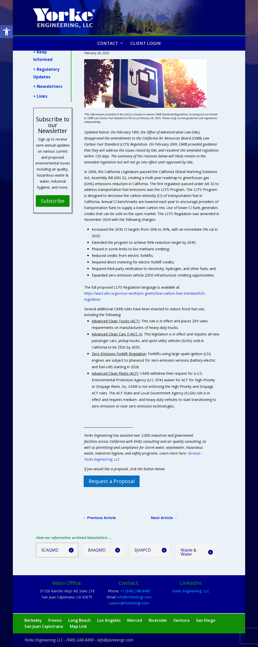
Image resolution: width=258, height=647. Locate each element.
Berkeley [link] (33, 620)
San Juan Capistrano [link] (43, 626)
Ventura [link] (181, 620)
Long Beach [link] (79, 620)
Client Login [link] (145, 43)
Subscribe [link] (52, 200)
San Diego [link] (205, 620)
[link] (6, 31)
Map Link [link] (78, 626)
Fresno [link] (55, 620)
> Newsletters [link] (47, 86)
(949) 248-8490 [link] (80, 640)
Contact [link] (107, 43)
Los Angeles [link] (109, 620)
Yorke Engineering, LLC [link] (191, 591)
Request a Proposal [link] (112, 481)
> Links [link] (40, 96)
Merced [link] (134, 620)
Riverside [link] (158, 620)
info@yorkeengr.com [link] (115, 640)
